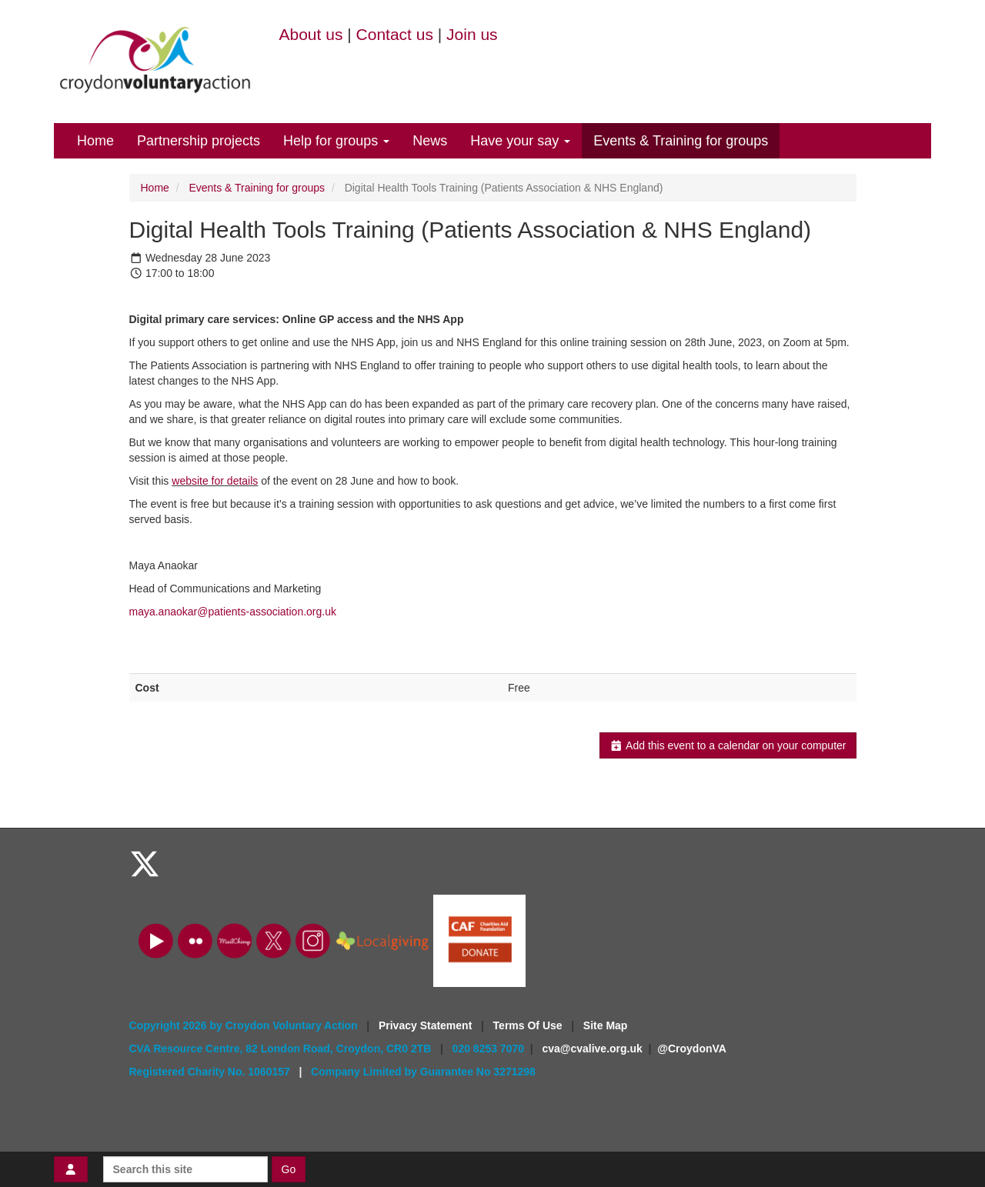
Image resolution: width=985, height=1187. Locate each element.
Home (95, 140)
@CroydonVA (691, 1048)
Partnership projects (198, 140)
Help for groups (336, 140)
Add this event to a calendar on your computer (727, 745)
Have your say (520, 140)
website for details (215, 481)
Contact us (394, 34)
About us (311, 34)
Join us (472, 34)
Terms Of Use (529, 1025)
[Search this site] (185, 1169)
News (429, 140)
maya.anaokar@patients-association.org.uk (232, 611)
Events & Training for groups (680, 140)
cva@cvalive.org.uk (592, 1048)
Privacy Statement (427, 1025)
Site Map (605, 1025)
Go (289, 1169)
